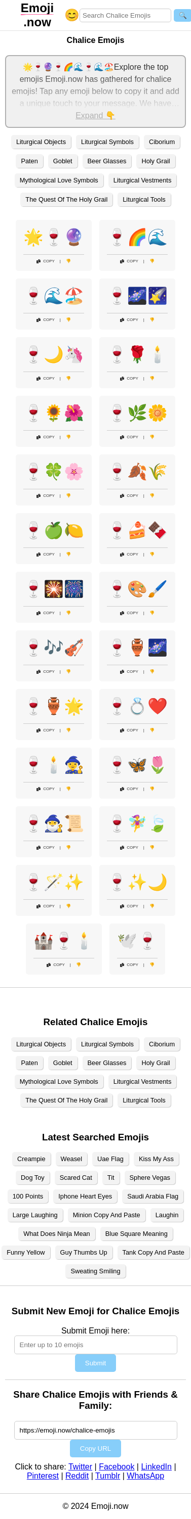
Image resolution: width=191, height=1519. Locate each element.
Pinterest (43, 1475)
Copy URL (95, 1448)
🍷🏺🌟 (53, 706)
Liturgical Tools (144, 199)
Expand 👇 (95, 115)
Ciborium (162, 142)
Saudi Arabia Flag (152, 1196)
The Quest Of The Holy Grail (66, 199)
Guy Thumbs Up (83, 1252)
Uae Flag (110, 1159)
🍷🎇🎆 (53, 589)
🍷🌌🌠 (137, 296)
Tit (110, 1177)
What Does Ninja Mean (56, 1233)
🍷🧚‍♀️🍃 (137, 823)
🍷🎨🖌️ (137, 589)
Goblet (62, 161)
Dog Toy (33, 1177)
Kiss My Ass (156, 1159)
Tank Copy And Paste (153, 1252)
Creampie (31, 1159)
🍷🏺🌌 (137, 647)
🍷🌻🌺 (53, 413)
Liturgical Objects (41, 142)
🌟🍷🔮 (53, 237)
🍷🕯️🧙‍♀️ (53, 765)
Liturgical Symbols (107, 142)
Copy (45, 261)
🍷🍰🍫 (137, 530)
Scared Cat (76, 1177)
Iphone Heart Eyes (85, 1196)
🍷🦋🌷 (137, 765)
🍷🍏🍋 (53, 530)
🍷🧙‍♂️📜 (53, 823)
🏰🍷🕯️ (63, 941)
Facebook (116, 1466)
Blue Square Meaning (136, 1233)
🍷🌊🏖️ (53, 296)
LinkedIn (156, 1466)
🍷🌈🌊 (137, 237)
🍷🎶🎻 (53, 647)
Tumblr (107, 1475)
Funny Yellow (26, 1252)
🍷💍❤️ (137, 706)
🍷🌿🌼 (137, 413)
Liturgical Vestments (142, 180)
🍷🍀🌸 (53, 472)
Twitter (80, 1466)
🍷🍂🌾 (137, 472)
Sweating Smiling (95, 1271)
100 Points (28, 1196)
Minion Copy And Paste (106, 1215)
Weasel (71, 1159)
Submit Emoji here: (95, 1330)
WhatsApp (145, 1475)
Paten (29, 161)
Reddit (77, 1475)
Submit (95, 1363)
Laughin (167, 1215)
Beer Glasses (107, 161)
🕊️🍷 (137, 941)
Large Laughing (35, 1215)
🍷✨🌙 (137, 882)
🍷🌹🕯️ (137, 354)
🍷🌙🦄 (53, 354)
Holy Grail (155, 161)
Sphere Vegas (150, 1177)
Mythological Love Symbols (59, 180)
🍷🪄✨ (53, 882)
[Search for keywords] (125, 15)
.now (37, 15)
